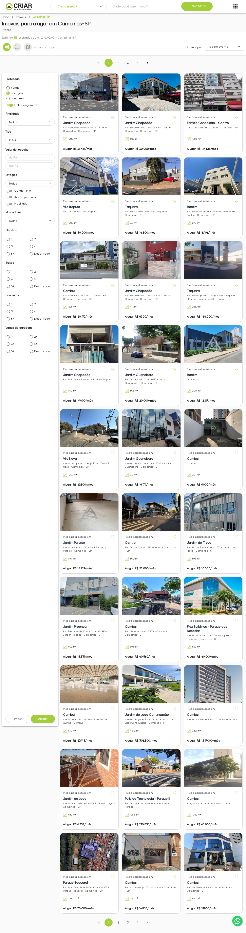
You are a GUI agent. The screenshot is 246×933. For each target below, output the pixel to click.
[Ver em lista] (17, 47)
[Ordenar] (224, 47)
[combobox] (80, 6)
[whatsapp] (237, 921)
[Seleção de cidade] (80, 6)
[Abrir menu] (235, 6)
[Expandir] (101, 6)
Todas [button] (13, 122)
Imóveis (21, 17)
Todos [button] (13, 183)
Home (5, 17)
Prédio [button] (13, 140)
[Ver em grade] (7, 47)
